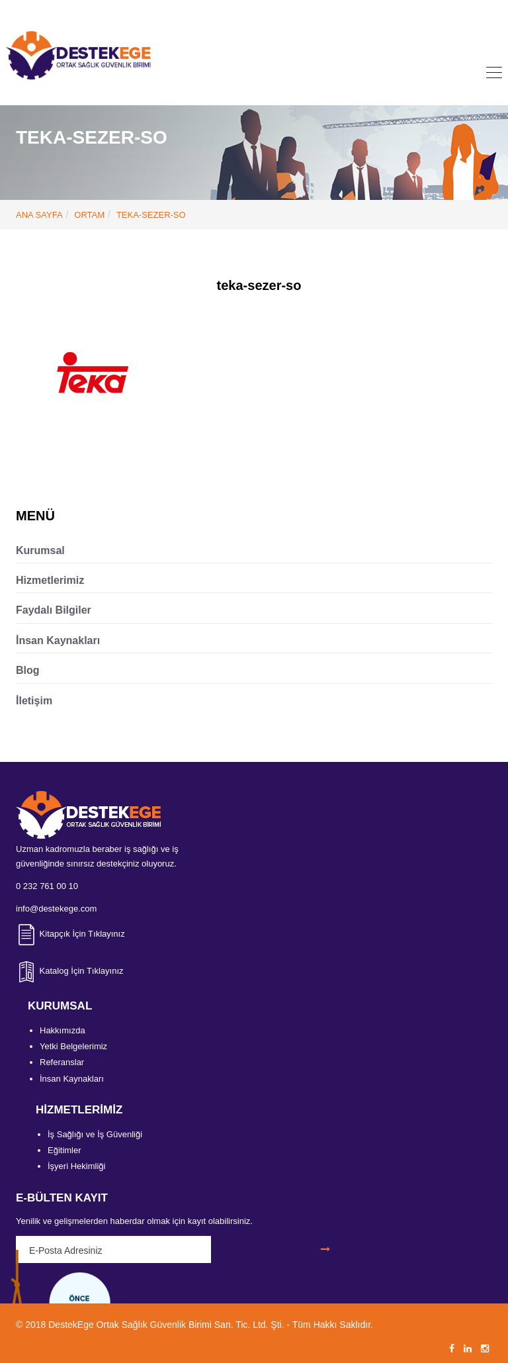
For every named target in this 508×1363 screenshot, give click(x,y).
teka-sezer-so (151, 215)
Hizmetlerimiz (50, 580)
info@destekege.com (273, 11)
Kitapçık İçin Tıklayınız (70, 934)
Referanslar (62, 1062)
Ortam (89, 215)
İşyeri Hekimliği (76, 1166)
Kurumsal (40, 550)
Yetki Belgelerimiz (73, 1046)
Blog (28, 670)
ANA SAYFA (39, 215)
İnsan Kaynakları (58, 640)
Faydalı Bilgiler (53, 610)
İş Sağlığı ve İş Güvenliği (95, 1134)
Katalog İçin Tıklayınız (70, 971)
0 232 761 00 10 (176, 11)
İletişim (34, 700)
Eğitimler (64, 1150)
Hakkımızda (62, 1030)
